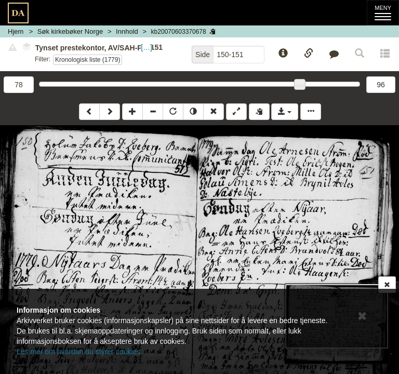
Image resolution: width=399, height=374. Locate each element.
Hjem (15, 31)
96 (381, 85)
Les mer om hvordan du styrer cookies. (79, 352)
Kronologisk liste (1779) (87, 59)
